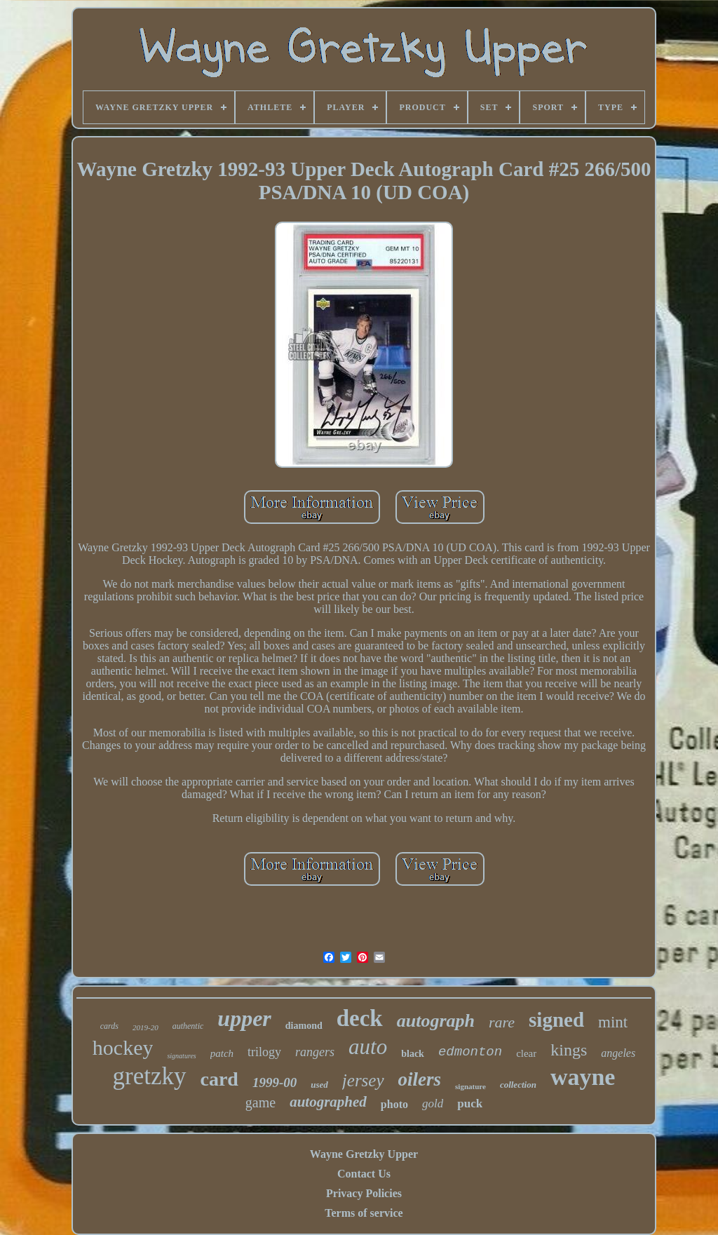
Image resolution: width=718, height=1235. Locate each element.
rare (502, 1022)
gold (432, 1103)
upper (244, 1018)
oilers (420, 1079)
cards (109, 1026)
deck (360, 1018)
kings (568, 1050)
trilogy (264, 1052)
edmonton (470, 1052)
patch (221, 1053)
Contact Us (364, 1174)
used (319, 1084)
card (219, 1079)
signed (556, 1019)
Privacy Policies (364, 1193)
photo (394, 1104)
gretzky (150, 1076)
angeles (618, 1053)
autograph (436, 1021)
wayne (583, 1077)
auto (367, 1046)
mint (613, 1022)
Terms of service (363, 1213)
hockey (123, 1047)
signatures (181, 1056)
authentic (188, 1026)
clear (526, 1053)
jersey (363, 1080)
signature (470, 1086)
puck (469, 1103)
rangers (314, 1052)
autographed (328, 1101)
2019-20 (145, 1027)
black (412, 1053)
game (260, 1102)
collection (518, 1084)
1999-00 (274, 1082)
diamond (304, 1025)
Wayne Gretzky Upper (364, 1154)
